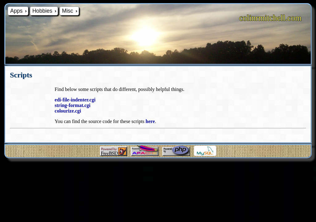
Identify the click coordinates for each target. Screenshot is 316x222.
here (150, 121)
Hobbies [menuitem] (45, 11)
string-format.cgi (72, 105)
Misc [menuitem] (70, 11)
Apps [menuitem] (19, 11)
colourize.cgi (68, 110)
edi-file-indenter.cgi (75, 99)
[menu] (43, 11)
